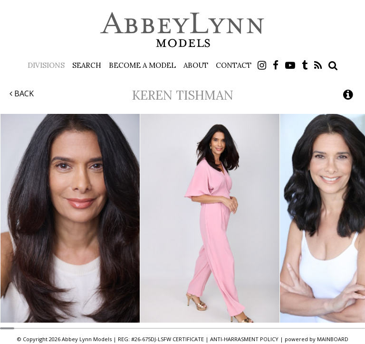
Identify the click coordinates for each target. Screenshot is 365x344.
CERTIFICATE (188, 339)
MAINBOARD (332, 339)
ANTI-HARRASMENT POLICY (244, 339)
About (195, 65)
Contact (233, 65)
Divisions (46, 65)
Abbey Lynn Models (182, 29)
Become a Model (142, 65)
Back (22, 93)
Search (86, 65)
